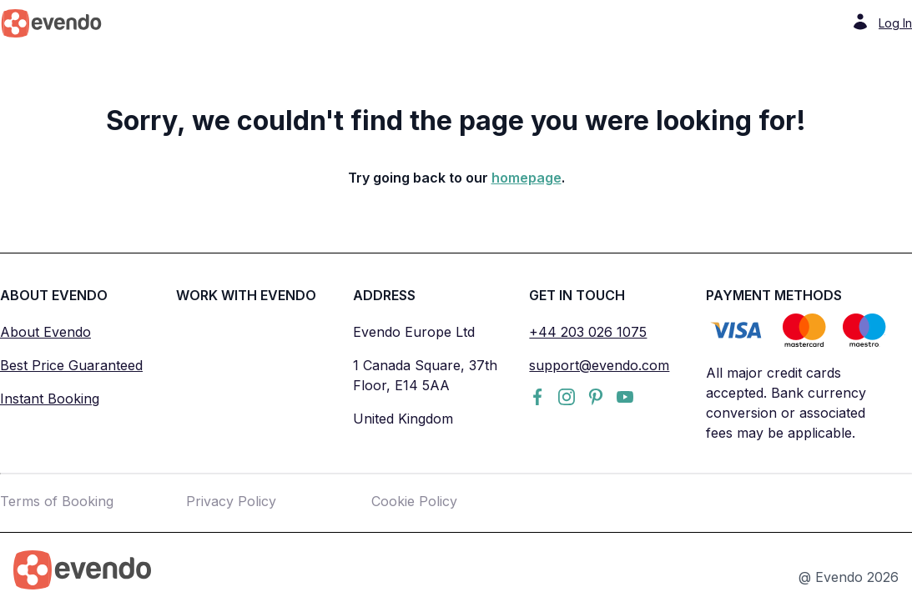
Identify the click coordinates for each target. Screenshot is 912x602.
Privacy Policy (231, 501)
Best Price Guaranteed (71, 365)
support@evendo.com (599, 365)
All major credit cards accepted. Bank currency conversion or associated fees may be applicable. (786, 402)
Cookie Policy (414, 501)
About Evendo (45, 332)
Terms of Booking (56, 501)
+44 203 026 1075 (588, 332)
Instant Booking (49, 398)
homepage (526, 177)
